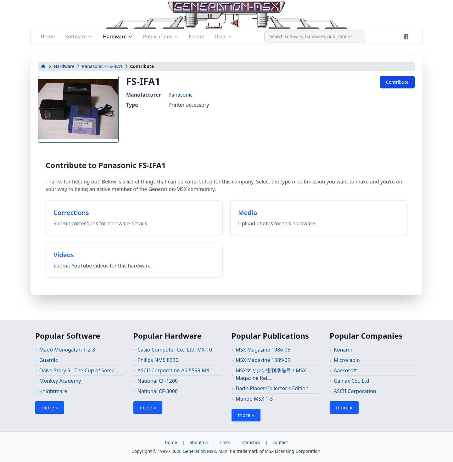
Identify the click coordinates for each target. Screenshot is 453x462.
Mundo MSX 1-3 (254, 398)
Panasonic (180, 94)
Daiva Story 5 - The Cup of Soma (77, 370)
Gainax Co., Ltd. (352, 380)
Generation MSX (199, 451)
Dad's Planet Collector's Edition (272, 388)
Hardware (118, 36)
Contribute (397, 82)
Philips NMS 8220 (157, 360)
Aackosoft (345, 370)
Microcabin (347, 360)
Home (48, 36)
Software (79, 36)
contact (280, 442)
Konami (343, 349)
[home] (43, 66)
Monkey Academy (60, 380)
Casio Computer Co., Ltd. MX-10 (174, 349)
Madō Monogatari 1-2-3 (67, 349)
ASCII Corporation (355, 391)
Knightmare (53, 391)
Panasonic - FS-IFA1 (102, 66)
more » (50, 407)
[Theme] (406, 36)
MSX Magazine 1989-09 (263, 360)
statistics (251, 442)
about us (199, 442)
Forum (196, 36)
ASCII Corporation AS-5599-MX (173, 370)
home (171, 442)
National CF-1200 (157, 380)
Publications (160, 36)
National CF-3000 (157, 391)
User (223, 36)
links (225, 442)
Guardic (48, 360)
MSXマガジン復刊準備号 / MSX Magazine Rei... (271, 374)
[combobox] (314, 36)
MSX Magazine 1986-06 (263, 349)
